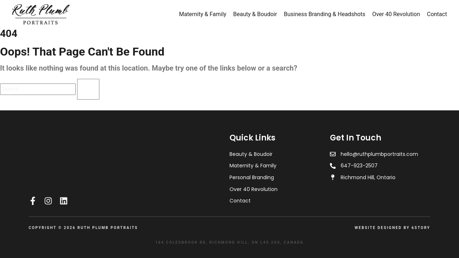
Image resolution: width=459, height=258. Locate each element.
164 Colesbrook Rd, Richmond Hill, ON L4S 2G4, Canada (229, 242)
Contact (437, 14)
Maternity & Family (202, 14)
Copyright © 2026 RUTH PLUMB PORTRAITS (83, 227)
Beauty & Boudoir (255, 14)
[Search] (88, 89)
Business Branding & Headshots (324, 14)
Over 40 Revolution (396, 14)
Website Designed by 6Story (392, 227)
